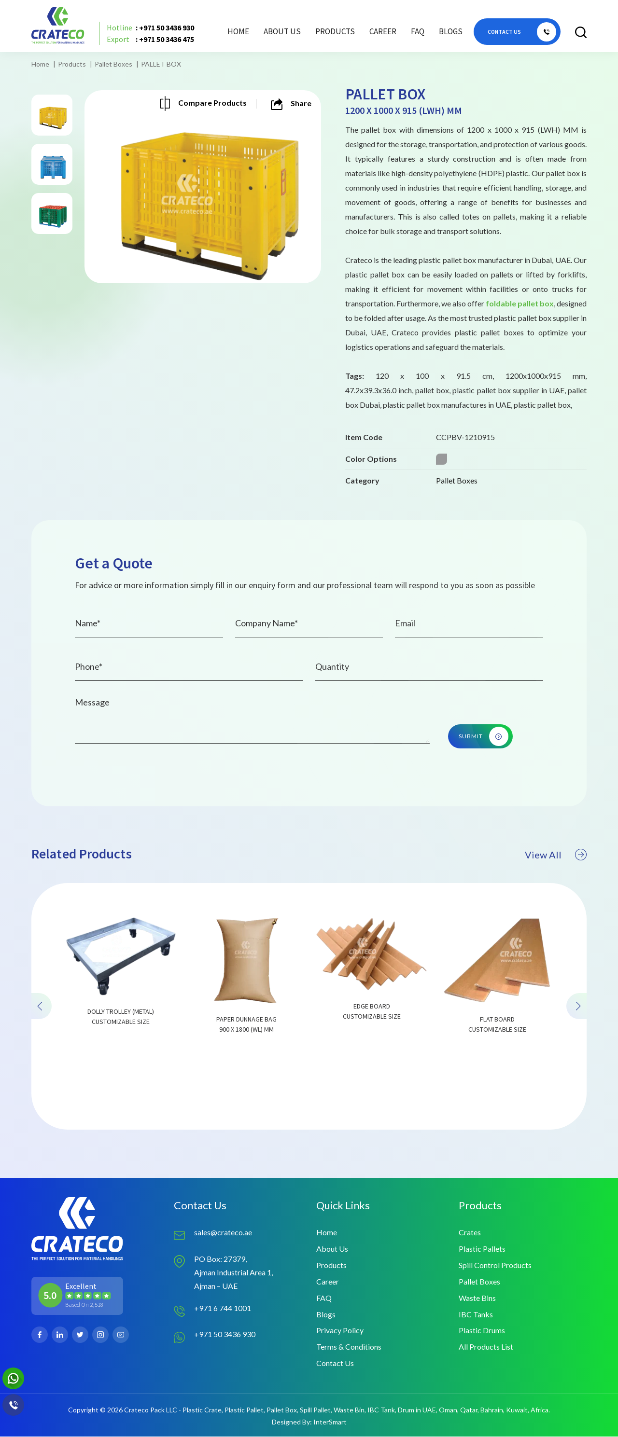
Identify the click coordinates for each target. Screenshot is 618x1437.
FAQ (417, 31)
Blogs (451, 31)
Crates (470, 1232)
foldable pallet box (520, 303)
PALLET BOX (161, 64)
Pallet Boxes (113, 64)
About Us (282, 31)
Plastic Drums (482, 1330)
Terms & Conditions (348, 1347)
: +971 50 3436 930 (150, 28)
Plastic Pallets (482, 1248)
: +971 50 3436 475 (150, 39)
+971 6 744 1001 (222, 1308)
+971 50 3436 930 (224, 1334)
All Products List (486, 1347)
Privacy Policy (340, 1330)
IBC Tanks (476, 1314)
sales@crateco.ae (223, 1232)
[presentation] (41, 1051)
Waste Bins (477, 1297)
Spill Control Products (495, 1265)
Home (238, 31)
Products (72, 64)
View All (556, 899)
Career (382, 31)
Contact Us (335, 1363)
